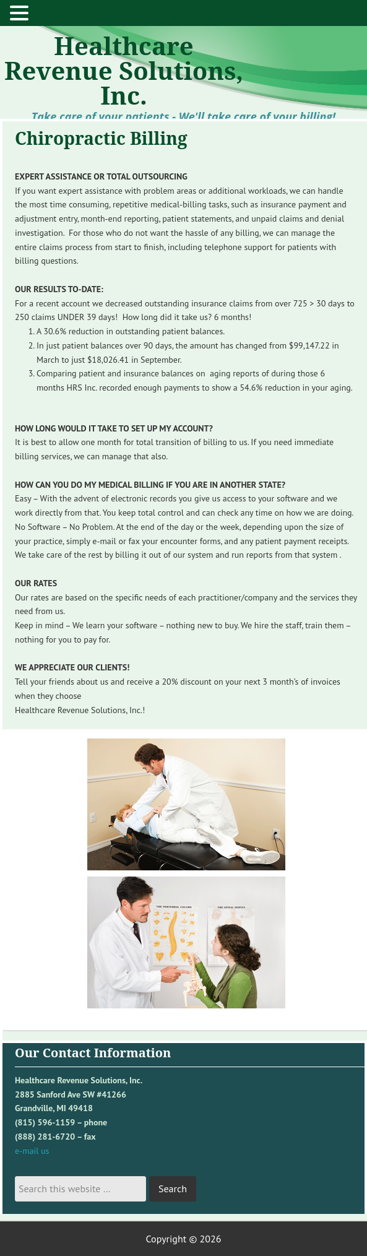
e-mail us (32, 1150)
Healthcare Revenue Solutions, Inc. (123, 70)
